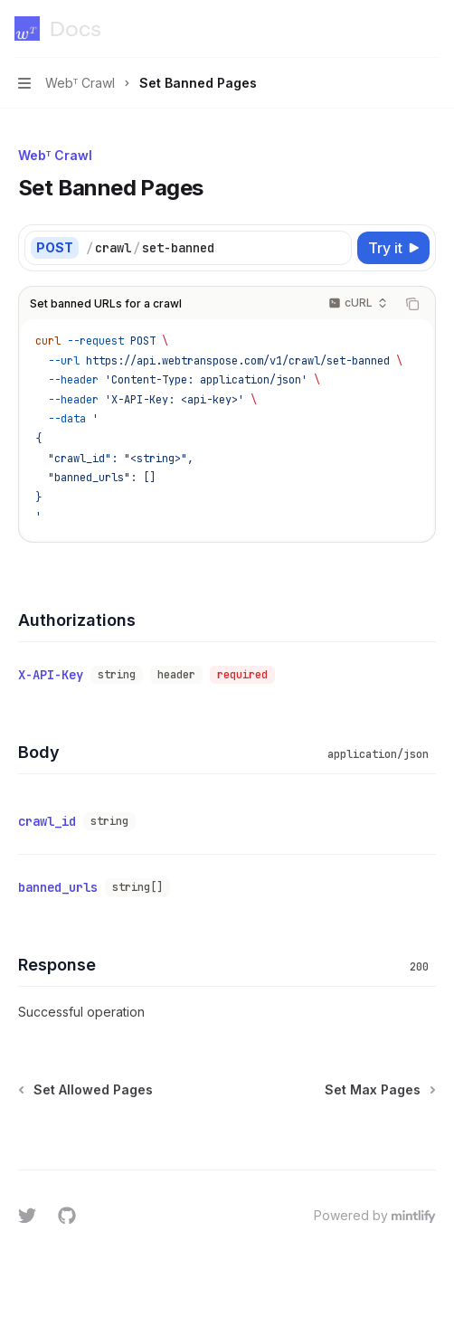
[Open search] (396, 28)
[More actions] (430, 29)
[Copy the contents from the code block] (412, 304)
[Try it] (393, 248)
